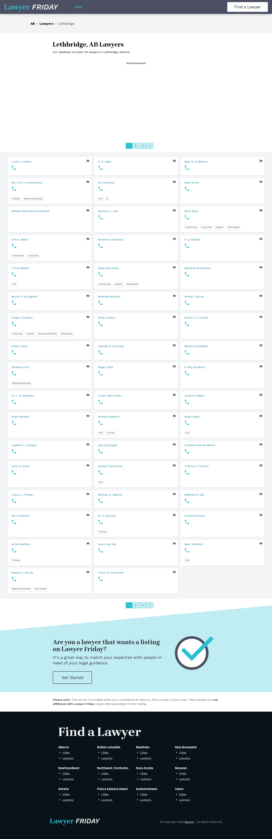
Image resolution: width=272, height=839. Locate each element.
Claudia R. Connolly (111, 346)
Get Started (72, 677)
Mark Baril (191, 211)
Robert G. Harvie (22, 572)
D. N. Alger (105, 161)
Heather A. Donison (24, 445)
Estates (16, 198)
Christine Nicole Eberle (199, 445)
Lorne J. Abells (21, 161)
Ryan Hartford (193, 544)
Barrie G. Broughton (24, 296)
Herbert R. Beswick (110, 239)
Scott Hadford (20, 544)
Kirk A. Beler (19, 239)
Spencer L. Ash (108, 211)
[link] (49, 166)
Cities (66, 752)
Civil (101, 198)
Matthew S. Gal (194, 494)
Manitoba (142, 747)
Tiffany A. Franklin (196, 466)
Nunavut (181, 767)
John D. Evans (20, 466)
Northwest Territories (112, 767)
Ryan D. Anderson (195, 161)
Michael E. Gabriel (110, 494)
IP (107, 198)
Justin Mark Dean (110, 395)
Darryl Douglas (108, 445)
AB (33, 23)
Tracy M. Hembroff (110, 572)
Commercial (191, 227)
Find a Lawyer (247, 7)
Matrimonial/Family (33, 198)
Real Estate (233, 227)
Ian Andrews (106, 182)
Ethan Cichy (19, 346)
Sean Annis (191, 182)
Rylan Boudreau (108, 268)
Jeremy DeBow (194, 395)
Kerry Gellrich (20, 515)
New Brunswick (186, 747)
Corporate (206, 227)
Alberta (63, 747)
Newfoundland (68, 767)
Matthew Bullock (109, 296)
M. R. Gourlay (107, 515)
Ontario (63, 788)
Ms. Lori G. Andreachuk (27, 182)
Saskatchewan (146, 788)
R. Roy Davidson (194, 367)
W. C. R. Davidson (22, 395)
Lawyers (46, 23)
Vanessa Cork (20, 367)
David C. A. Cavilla (196, 317)
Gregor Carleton (22, 317)
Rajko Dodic (192, 416)
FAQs (78, 7)
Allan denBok (20, 416)
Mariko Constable (196, 346)
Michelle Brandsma (197, 268)
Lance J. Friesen (22, 494)
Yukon (179, 788)
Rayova (189, 822)
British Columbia (108, 747)
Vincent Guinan (194, 515)
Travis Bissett (20, 268)
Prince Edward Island (112, 788)
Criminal (111, 432)
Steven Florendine (110, 466)
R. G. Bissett (192, 239)
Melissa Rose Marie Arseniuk (30, 211)
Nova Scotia (144, 767)
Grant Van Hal (107, 544)
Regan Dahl (105, 367)
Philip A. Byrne (194, 296)
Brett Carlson (107, 317)
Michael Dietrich (109, 416)
